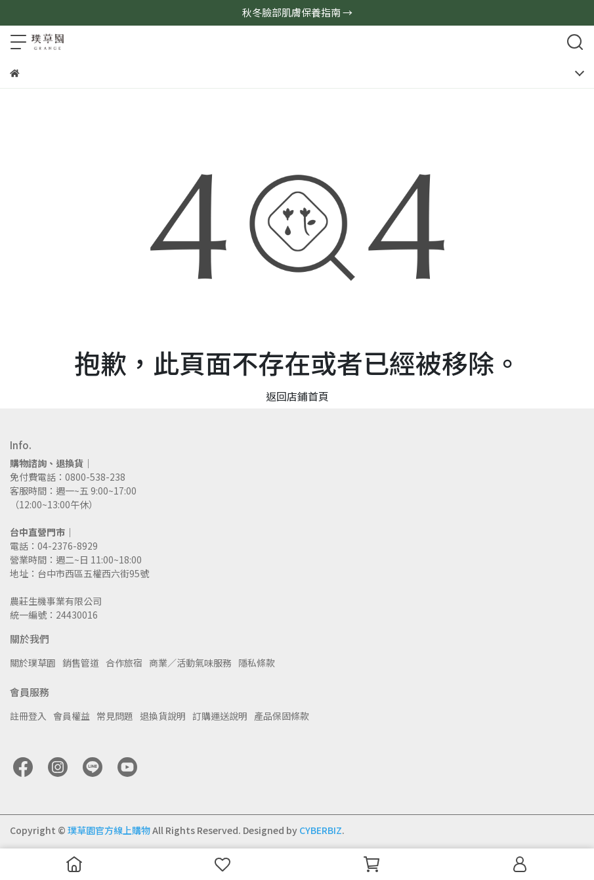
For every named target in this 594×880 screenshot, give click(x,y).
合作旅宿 (124, 662)
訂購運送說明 (219, 715)
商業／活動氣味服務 (190, 662)
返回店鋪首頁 (297, 396)
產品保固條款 (281, 715)
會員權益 (71, 715)
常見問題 (114, 715)
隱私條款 (256, 662)
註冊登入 (28, 715)
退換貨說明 (163, 715)
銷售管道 (80, 662)
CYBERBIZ (320, 830)
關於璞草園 (33, 662)
